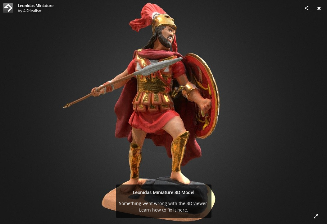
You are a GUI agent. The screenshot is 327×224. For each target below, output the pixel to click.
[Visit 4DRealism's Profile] (8, 8)
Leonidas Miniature (35, 5)
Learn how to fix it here (163, 210)
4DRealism (33, 10)
